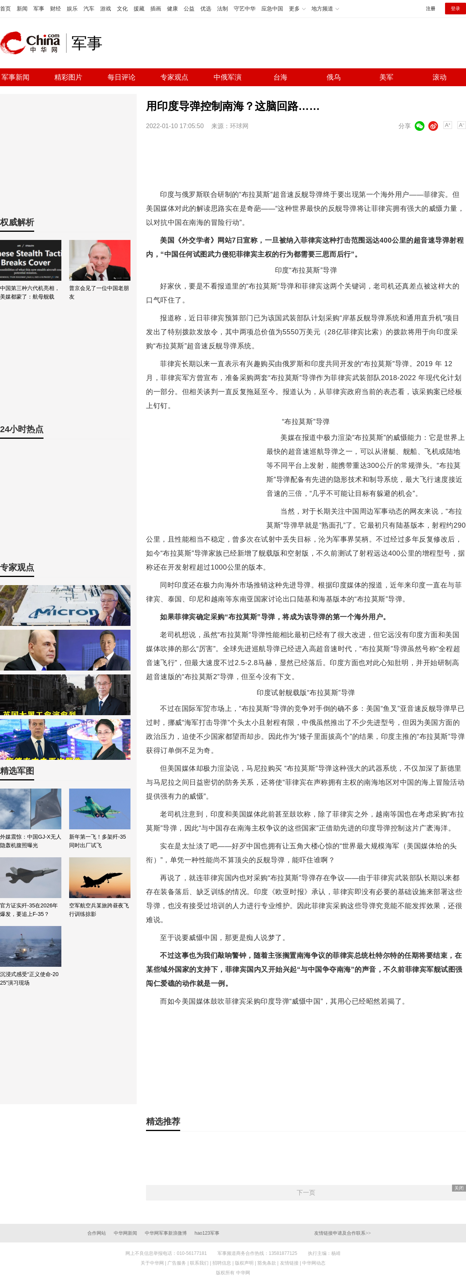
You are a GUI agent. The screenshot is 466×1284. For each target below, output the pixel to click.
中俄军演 (228, 77)
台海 (280, 77)
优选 (205, 8)
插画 (155, 8)
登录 (455, 8)
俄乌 (334, 77)
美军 (386, 77)
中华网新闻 (125, 1233)
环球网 (239, 126)
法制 (222, 8)
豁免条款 (266, 1263)
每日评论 (122, 77)
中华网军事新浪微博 (166, 1233)
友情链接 (289, 1263)
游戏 (105, 8)
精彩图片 (68, 77)
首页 (5, 8)
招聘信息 (221, 1263)
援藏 (139, 8)
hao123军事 (207, 1233)
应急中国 (272, 8)
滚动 (440, 77)
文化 (122, 8)
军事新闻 (16, 77)
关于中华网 (152, 1263)
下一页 (306, 1192)
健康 (172, 8)
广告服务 (176, 1263)
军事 (38, 8)
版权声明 (244, 1263)
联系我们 (199, 1263)
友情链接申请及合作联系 (342, 1233)
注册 (430, 8)
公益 (189, 8)
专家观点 (174, 77)
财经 (55, 8)
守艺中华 (245, 8)
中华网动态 (313, 1263)
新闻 (22, 8)
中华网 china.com (33, 43)
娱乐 (72, 8)
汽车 (88, 8)
